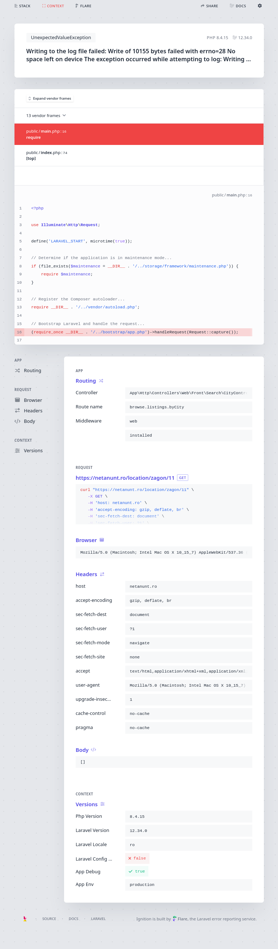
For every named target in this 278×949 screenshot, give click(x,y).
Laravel (98, 918)
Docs (73, 918)
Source (49, 918)
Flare (180, 918)
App (18, 360)
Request (22, 389)
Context (23, 440)
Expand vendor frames (50, 98)
